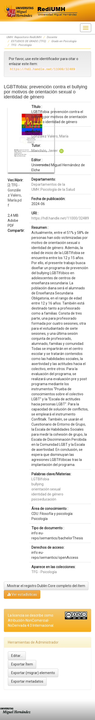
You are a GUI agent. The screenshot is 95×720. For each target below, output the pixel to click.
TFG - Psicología (21, 45)
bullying (37, 484)
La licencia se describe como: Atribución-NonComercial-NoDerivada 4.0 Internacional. (31, 620)
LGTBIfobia (40, 479)
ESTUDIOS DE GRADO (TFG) (28, 41)
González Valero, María (49, 136)
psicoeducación (43, 499)
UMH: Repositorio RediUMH (23, 37)
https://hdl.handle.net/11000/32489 (60, 218)
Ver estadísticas (22, 594)
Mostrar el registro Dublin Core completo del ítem (46, 586)
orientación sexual (46, 489)
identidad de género (47, 494)
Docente (52, 37)
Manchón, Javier (44, 151)
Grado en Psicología (63, 41)
